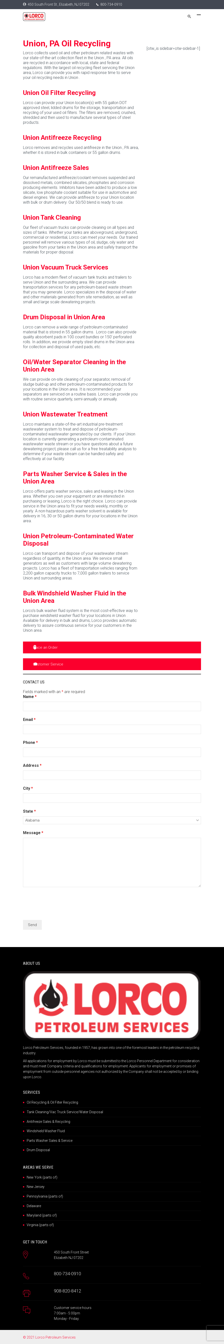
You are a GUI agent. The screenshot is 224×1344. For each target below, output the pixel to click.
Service (66, 1141)
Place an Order (45, 647)
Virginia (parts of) (40, 1225)
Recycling (62, 1122)
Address (32, 765)
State (29, 811)
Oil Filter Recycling (64, 1102)
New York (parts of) (42, 1177)
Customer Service (48, 664)
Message (33, 832)
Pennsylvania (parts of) (45, 1196)
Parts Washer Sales (42, 1141)
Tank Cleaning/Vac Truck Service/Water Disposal (65, 1112)
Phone (30, 742)
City (28, 788)
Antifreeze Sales (39, 1122)
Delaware (34, 1206)
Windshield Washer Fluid (46, 1131)
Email (29, 719)
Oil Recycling (36, 1102)
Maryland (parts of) (42, 1215)
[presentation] (60, 904)
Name (30, 696)
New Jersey (36, 1187)
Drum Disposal (38, 1150)
